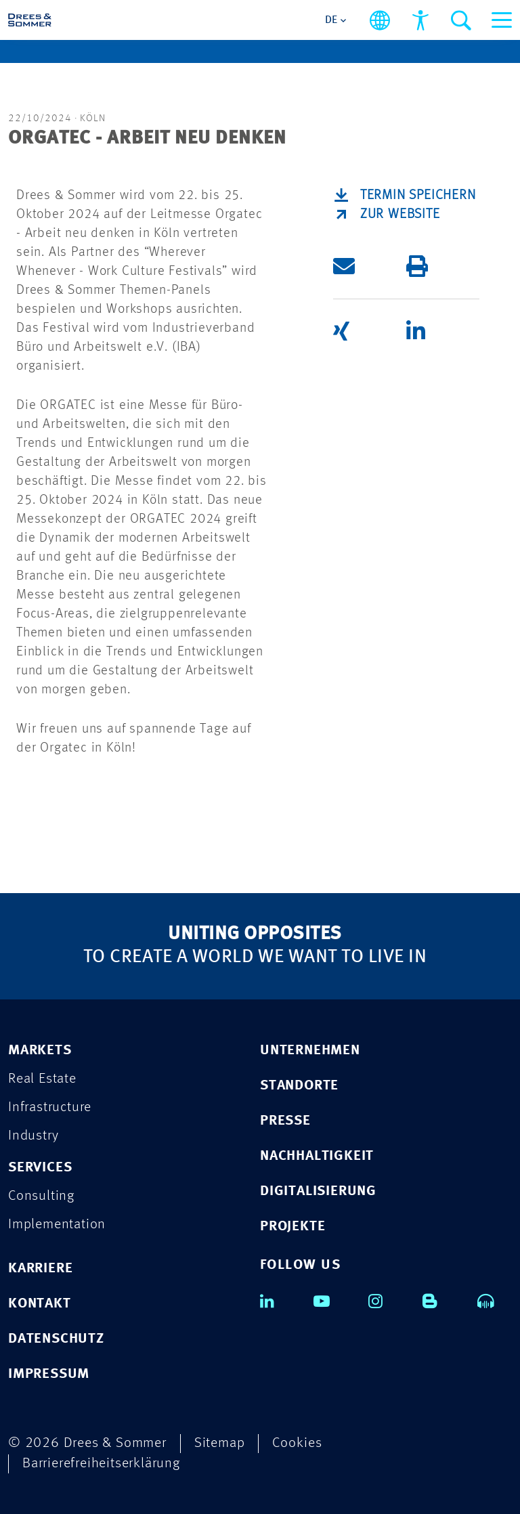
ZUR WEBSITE (400, 214)
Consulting (41, 1196)
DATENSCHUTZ (56, 1339)
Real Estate (42, 1079)
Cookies (297, 1443)
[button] (369, 266)
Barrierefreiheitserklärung (101, 1463)
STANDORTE (299, 1086)
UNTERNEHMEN (310, 1050)
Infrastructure (49, 1107)
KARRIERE (40, 1268)
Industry (33, 1136)
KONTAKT (39, 1304)
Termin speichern (418, 195)
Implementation (57, 1224)
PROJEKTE (292, 1226)
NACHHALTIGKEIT (317, 1156)
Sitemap (219, 1443)
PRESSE (285, 1121)
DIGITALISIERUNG (318, 1191)
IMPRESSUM (48, 1374)
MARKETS (40, 1050)
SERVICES (40, 1168)
